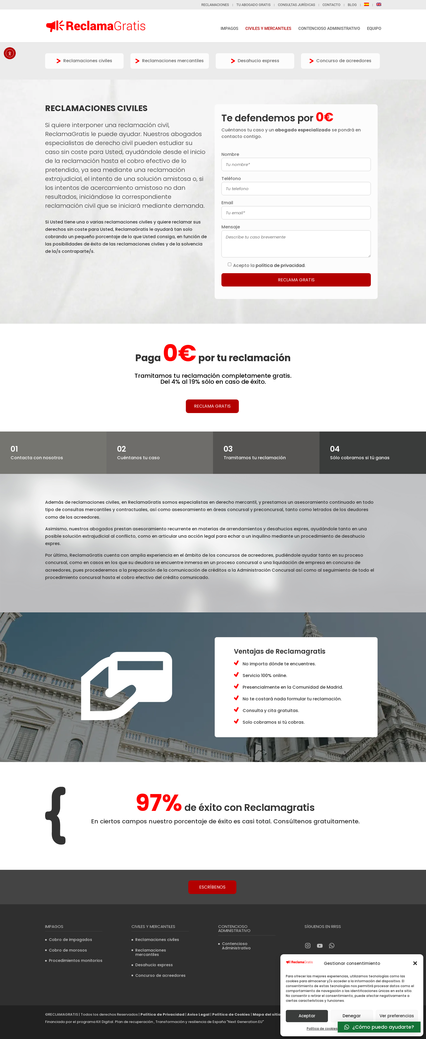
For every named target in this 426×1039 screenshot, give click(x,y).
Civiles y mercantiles (268, 29)
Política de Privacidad (162, 1014)
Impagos (229, 29)
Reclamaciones (215, 5)
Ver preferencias (397, 1016)
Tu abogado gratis (253, 5)
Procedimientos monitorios (75, 960)
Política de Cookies (231, 1014)
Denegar (352, 1016)
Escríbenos (212, 887)
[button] (415, 963)
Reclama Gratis (212, 406)
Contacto (331, 5)
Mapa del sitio (267, 1014)
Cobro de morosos (68, 950)
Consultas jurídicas (296, 5)
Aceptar (307, 1016)
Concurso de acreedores (340, 61)
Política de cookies (322, 1028)
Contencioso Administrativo (329, 29)
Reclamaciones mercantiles (169, 61)
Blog (352, 5)
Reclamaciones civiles (84, 61)
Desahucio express (255, 61)
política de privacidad (280, 265)
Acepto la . (269, 265)
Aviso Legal (198, 1014)
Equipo (374, 29)
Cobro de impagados (70, 939)
